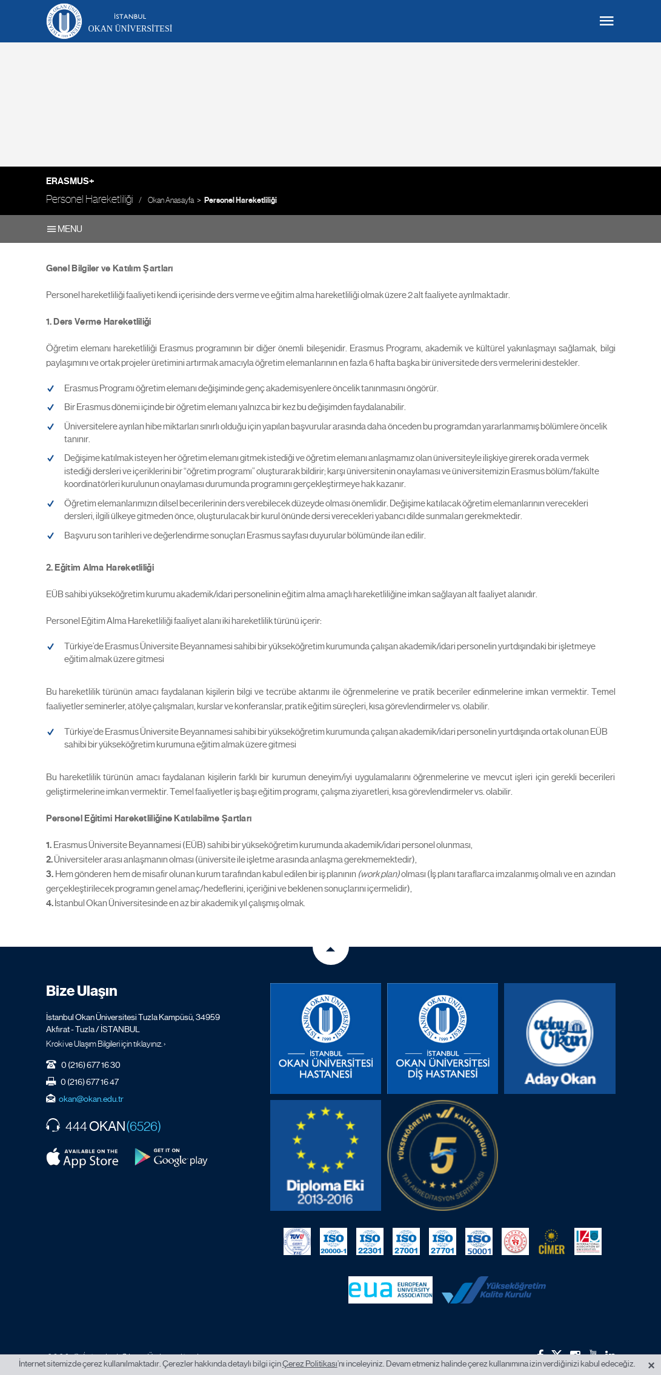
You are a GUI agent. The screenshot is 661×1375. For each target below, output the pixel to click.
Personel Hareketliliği (240, 200)
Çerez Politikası (309, 1363)
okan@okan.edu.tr (91, 1099)
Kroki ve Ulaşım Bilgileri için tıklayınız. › (106, 1044)
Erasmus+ (70, 181)
